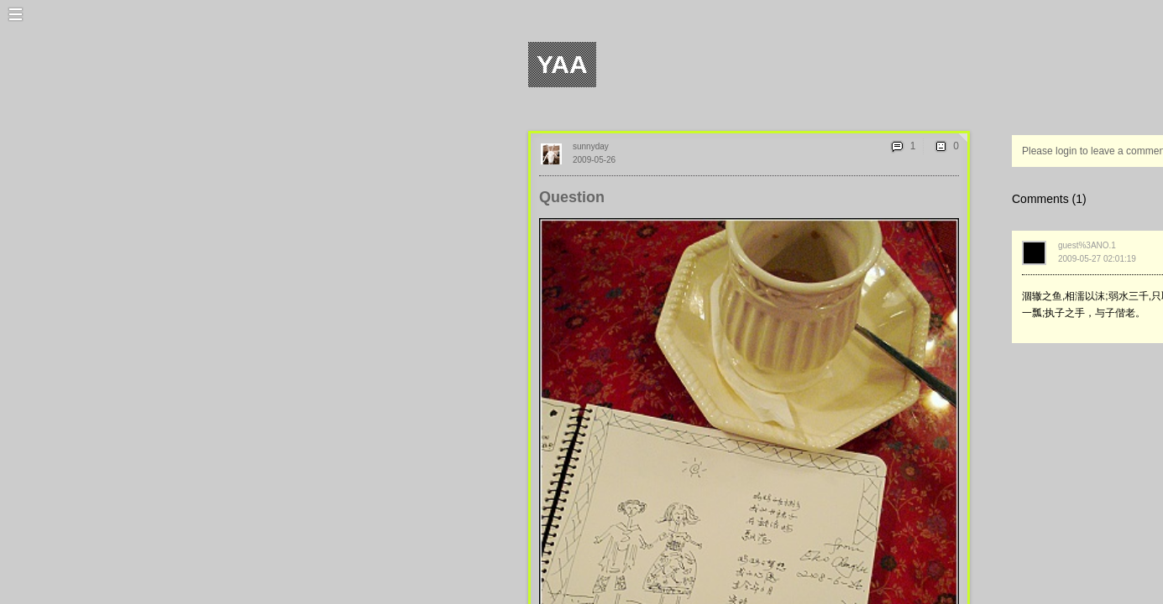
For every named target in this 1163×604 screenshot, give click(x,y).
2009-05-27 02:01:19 (1097, 258)
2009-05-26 (594, 159)
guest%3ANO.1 (1087, 245)
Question (572, 197)
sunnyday (591, 146)
